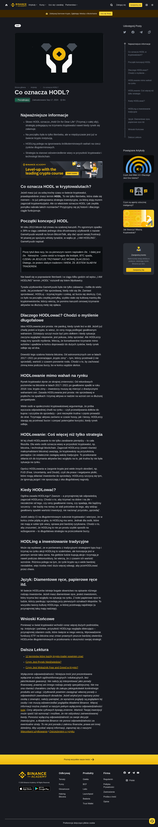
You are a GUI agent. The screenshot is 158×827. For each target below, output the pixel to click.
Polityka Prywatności (108, 785)
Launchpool (88, 794)
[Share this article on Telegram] (141, 32)
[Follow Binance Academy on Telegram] (133, 773)
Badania (86, 799)
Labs (85, 789)
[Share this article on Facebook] (132, 32)
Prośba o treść (109, 797)
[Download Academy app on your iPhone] (26, 789)
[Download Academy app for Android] (42, 789)
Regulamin (108, 779)
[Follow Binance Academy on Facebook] (124, 772)
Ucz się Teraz (106, 14)
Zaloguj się (121, 5)
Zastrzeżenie (109, 792)
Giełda (86, 779)
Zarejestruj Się (138, 270)
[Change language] (147, 5)
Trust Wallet (88, 803)
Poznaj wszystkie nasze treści (79, 759)
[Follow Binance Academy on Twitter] (129, 773)
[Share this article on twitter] (124, 32)
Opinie (106, 802)
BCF (85, 784)
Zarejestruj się (135, 5)
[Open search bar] (111, 5)
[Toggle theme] (152, 4)
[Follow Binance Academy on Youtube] (138, 773)
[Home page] (19, 5)
